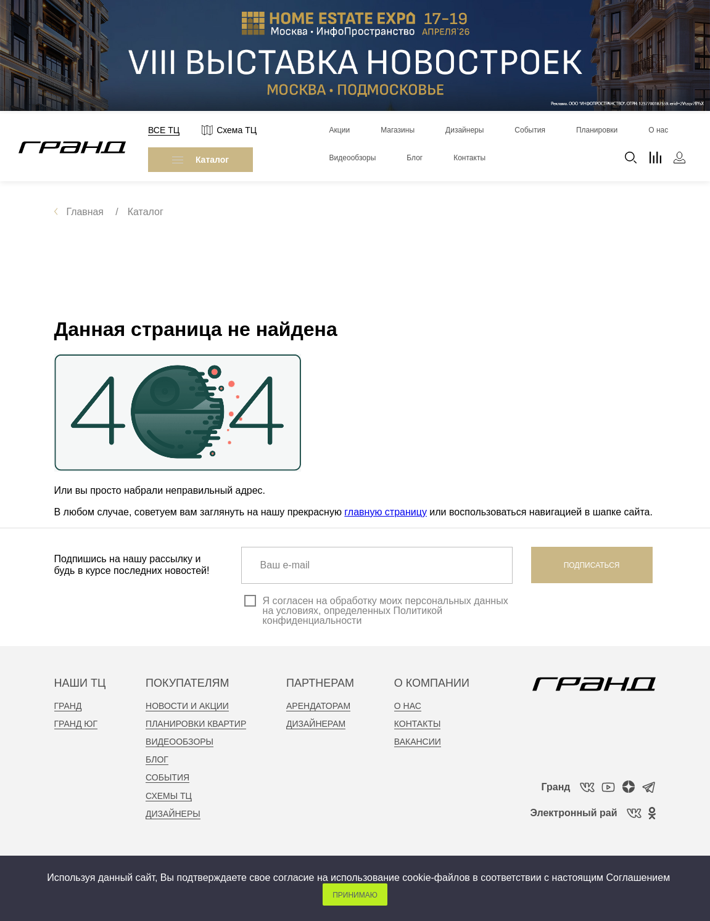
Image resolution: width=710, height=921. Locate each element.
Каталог (200, 160)
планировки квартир (196, 724)
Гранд (68, 706)
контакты (417, 724)
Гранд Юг (76, 724)
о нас (407, 706)
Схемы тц (169, 796)
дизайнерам (315, 724)
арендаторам (318, 706)
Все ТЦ (164, 130)
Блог (157, 759)
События (167, 777)
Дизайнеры (173, 814)
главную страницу (385, 512)
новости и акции (187, 706)
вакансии (417, 742)
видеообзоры (179, 742)
